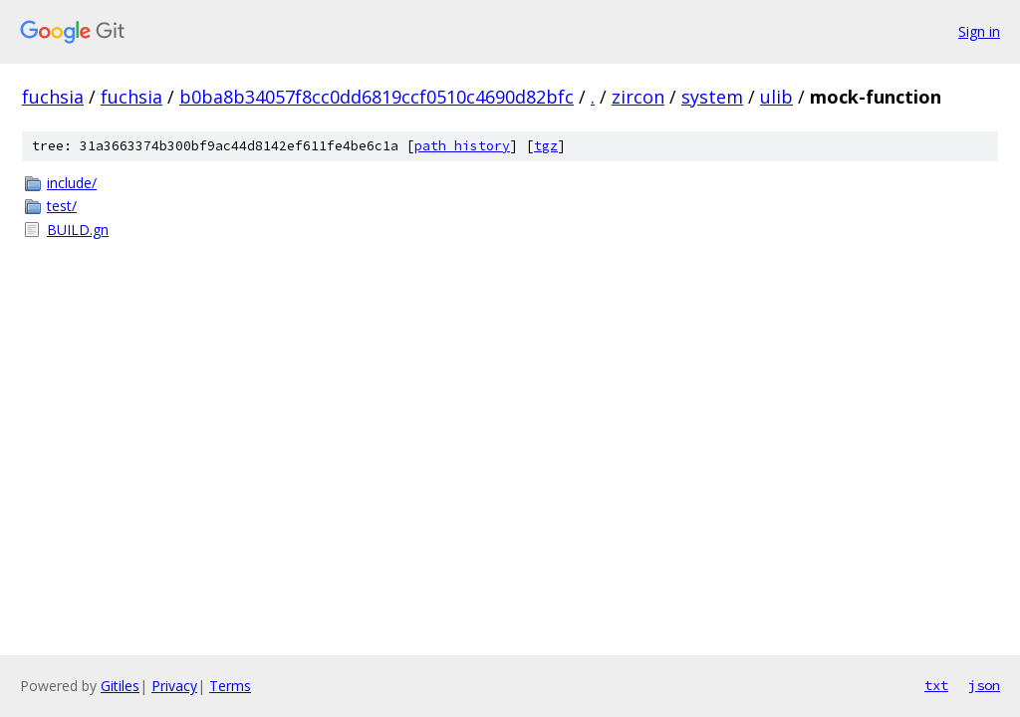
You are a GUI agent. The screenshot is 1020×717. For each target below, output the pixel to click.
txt (936, 685)
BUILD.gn (78, 229)
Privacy (174, 685)
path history (462, 145)
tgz (546, 145)
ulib (776, 97)
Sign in (979, 31)
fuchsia (53, 97)
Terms (230, 685)
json (984, 685)
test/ (62, 205)
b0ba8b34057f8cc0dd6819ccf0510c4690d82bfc (376, 97)
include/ (72, 182)
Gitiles (120, 685)
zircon (638, 97)
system (712, 97)
